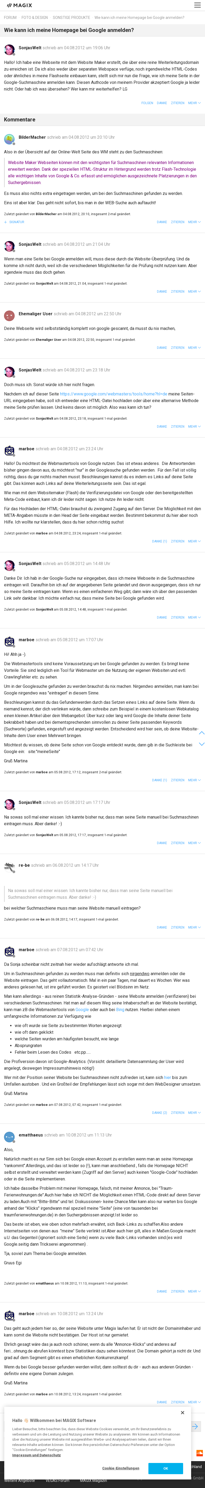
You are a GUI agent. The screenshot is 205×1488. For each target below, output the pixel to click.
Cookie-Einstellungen (120, 1468)
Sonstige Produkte (71, 17)
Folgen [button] (147, 103)
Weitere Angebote (19, 1480)
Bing (120, 1009)
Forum (10, 17)
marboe (27, 448)
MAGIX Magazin (93, 1480)
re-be (25, 865)
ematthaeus (31, 1135)
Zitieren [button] (177, 103)
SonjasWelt (30, 47)
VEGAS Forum (57, 1480)
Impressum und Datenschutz (36, 1455)
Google (82, 1009)
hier (167, 1077)
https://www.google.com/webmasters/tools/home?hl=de (113, 393)
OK (165, 1468)
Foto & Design (35, 17)
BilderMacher (33, 137)
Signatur (16, 222)
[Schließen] (182, 1412)
